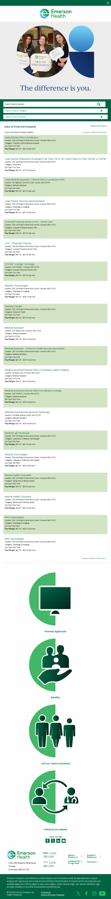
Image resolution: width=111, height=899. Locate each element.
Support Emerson (92, 856)
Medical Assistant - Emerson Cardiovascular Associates (34, 348)
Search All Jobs (98, 126)
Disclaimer (45, 892)
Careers (91, 862)
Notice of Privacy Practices (52, 895)
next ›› (105, 132)
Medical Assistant (14, 327)
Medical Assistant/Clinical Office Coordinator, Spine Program (37, 370)
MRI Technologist (14, 517)
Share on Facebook (48, 841)
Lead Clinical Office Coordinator (21, 137)
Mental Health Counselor (18, 475)
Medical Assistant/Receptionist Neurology (27, 412)
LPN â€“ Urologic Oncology (19, 264)
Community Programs (74, 862)
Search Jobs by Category (16, 111)
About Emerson (73, 856)
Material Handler (13, 306)
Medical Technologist (16, 454)
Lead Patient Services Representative (25, 201)
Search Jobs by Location (15, 117)
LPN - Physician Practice (18, 243)
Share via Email (64, 841)
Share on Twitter (53, 841)
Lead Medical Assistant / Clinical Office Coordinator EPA (34, 179)
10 (101, 132)
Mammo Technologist (16, 285)
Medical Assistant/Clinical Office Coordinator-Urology (33, 390)
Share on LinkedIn (58, 841)
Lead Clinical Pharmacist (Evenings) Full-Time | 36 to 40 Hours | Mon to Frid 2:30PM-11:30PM (55, 159)
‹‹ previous (86, 132)
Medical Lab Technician (17, 433)
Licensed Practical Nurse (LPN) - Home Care (29, 221)
